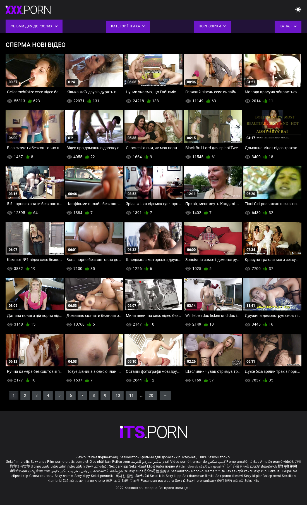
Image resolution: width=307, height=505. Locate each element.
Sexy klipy (83, 476)
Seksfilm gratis (18, 462)
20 (151, 395)
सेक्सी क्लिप (225, 481)
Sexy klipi (260, 471)
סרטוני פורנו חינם (92, 481)
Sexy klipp (174, 476)
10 (118, 395)
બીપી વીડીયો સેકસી (235, 466)
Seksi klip (158, 476)
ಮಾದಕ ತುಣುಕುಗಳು (264, 466)
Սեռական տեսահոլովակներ (58, 466)
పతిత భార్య (27, 471)
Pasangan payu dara (158, 481)
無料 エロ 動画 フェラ (123, 481)
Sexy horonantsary (201, 481)
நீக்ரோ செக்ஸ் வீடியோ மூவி (198, 466)
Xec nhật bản (100, 462)
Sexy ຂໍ (180, 481)
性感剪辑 (163, 471)
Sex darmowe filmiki (199, 476)
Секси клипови (42, 476)
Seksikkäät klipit (142, 466)
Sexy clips (39, 462)
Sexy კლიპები (97, 466)
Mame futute (215, 471)
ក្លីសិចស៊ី (150, 471)
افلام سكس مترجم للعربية (150, 462)
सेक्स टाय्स (43, 471)
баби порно (165, 466)
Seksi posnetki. (103, 476)
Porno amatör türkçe (242, 462)
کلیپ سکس (217, 462)
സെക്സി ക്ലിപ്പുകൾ (110, 471)
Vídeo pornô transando (188, 462)
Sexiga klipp (119, 466)
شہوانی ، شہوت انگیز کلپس (72, 471)
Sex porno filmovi (229, 476)
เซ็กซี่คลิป (142, 476)
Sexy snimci (65, 476)
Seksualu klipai (280, 471)
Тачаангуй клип (239, 471)
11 (131, 395)
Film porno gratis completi (68, 462)
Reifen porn (121, 462)
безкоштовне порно (187, 471)
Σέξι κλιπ (71, 481)
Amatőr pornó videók (277, 462)
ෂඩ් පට (238, 481)
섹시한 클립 (125, 476)
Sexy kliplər (253, 476)
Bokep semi (272, 476)
